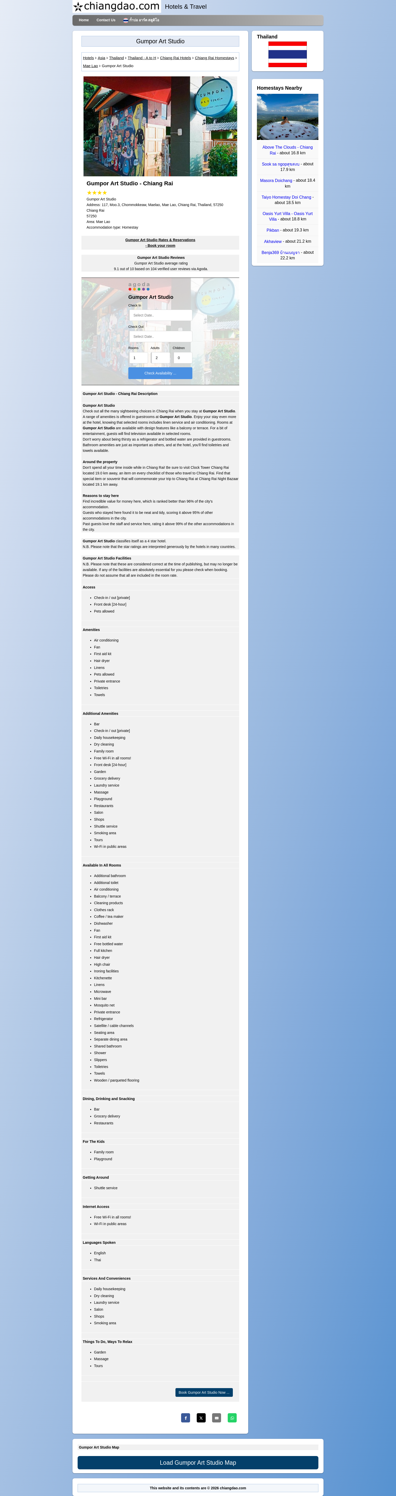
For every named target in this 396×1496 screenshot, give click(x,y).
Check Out (136, 327)
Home (84, 20)
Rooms (133, 348)
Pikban (273, 230)
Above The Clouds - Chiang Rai (288, 150)
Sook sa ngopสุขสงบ (281, 164)
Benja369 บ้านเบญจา (281, 252)
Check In (134, 305)
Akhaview (273, 241)
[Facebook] (185, 1417)
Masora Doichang (276, 181)
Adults (155, 348)
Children (179, 348)
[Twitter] (201, 1417)
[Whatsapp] (232, 1417)
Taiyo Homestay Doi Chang (287, 197)
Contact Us (106, 20)
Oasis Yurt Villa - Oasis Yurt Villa (288, 216)
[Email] (216, 1417)
